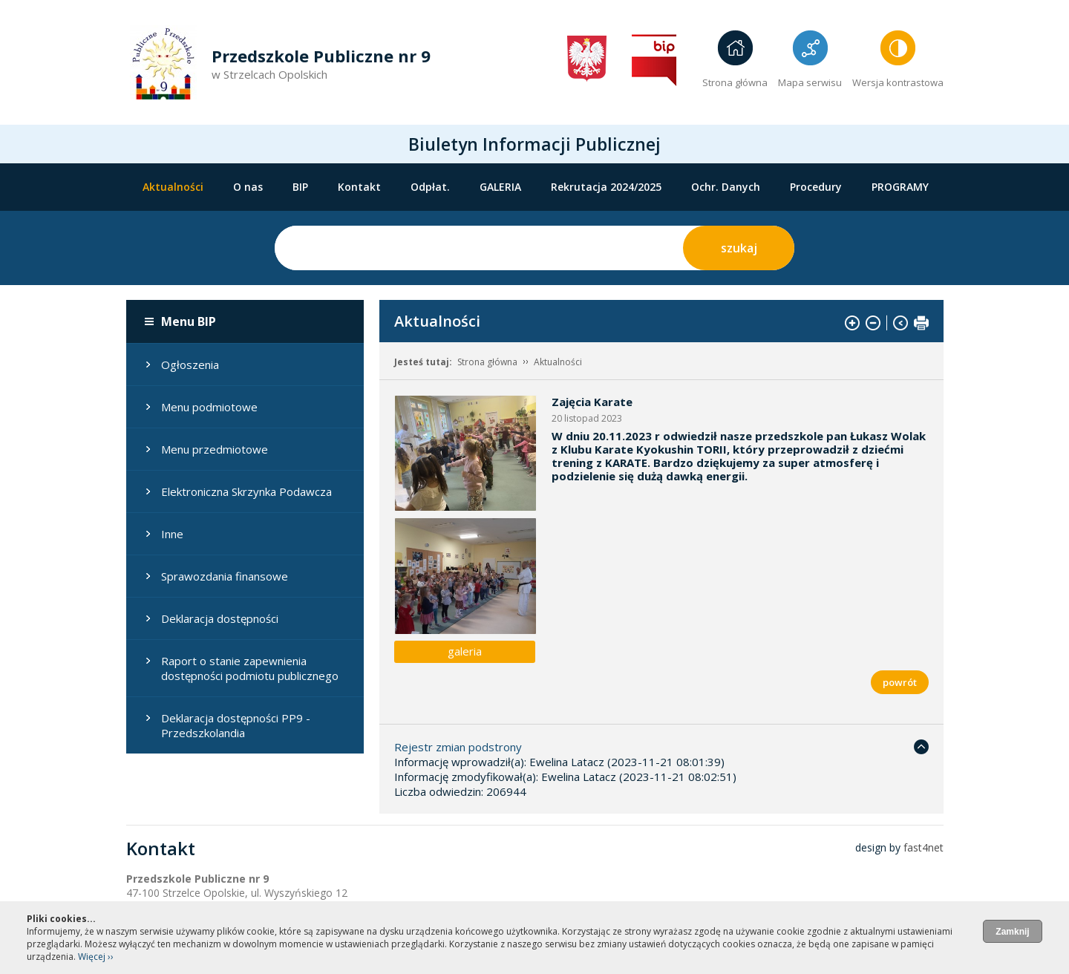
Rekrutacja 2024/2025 (606, 187)
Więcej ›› (96, 956)
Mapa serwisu (810, 82)
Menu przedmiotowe (214, 449)
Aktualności (173, 187)
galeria (465, 651)
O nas (248, 187)
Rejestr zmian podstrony (458, 746)
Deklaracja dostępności (219, 618)
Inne (172, 533)
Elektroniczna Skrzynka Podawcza (246, 491)
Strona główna (735, 82)
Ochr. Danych (725, 187)
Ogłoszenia (190, 364)
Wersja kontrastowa (898, 82)
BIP (300, 187)
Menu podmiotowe (209, 406)
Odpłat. (430, 187)
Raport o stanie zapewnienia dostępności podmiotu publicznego (250, 668)
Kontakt (359, 187)
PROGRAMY (900, 187)
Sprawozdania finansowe (224, 576)
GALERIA (500, 187)
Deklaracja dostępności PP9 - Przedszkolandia (235, 725)
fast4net (923, 847)
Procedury (816, 187)
